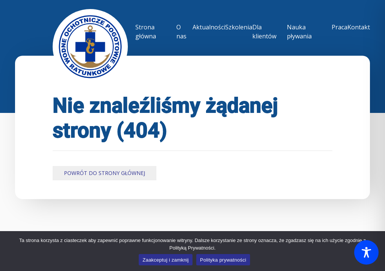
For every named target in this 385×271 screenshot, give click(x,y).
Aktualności (208, 27)
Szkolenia (238, 27)
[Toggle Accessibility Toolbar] (366, 252)
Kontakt (358, 27)
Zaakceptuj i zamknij (165, 260)
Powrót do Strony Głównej (104, 173)
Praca (339, 27)
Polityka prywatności (223, 260)
